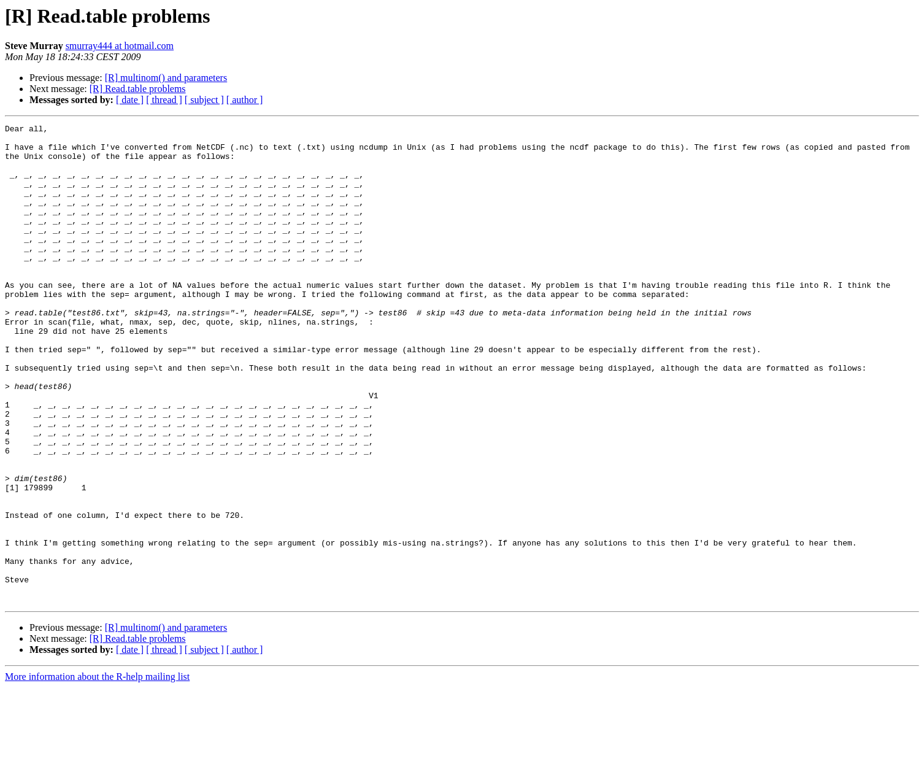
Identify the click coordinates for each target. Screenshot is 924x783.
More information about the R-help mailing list (97, 772)
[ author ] (244, 99)
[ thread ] (164, 99)
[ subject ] (204, 99)
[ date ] (130, 99)
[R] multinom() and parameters (166, 77)
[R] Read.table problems (138, 88)
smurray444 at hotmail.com (120, 45)
